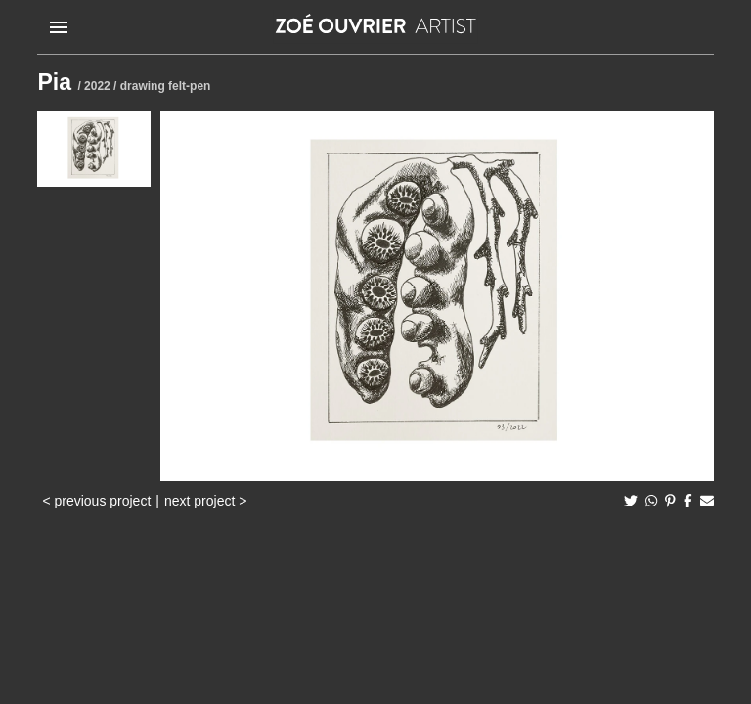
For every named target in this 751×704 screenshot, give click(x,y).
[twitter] (631, 500)
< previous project (96, 500)
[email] (707, 500)
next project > (205, 500)
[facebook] (688, 500)
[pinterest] (670, 500)
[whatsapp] (651, 500)
